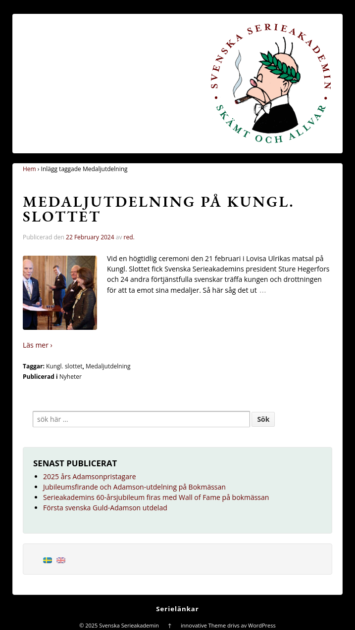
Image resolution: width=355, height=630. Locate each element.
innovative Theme (203, 625)
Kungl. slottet (64, 366)
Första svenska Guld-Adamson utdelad (105, 507)
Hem (29, 169)
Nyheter (70, 376)
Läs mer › (37, 345)
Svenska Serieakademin (129, 625)
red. (129, 237)
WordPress (262, 625)
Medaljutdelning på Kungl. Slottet (159, 208)
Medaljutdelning (108, 366)
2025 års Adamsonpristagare (89, 476)
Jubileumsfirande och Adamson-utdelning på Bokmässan (134, 487)
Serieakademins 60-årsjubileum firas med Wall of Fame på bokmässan (156, 497)
